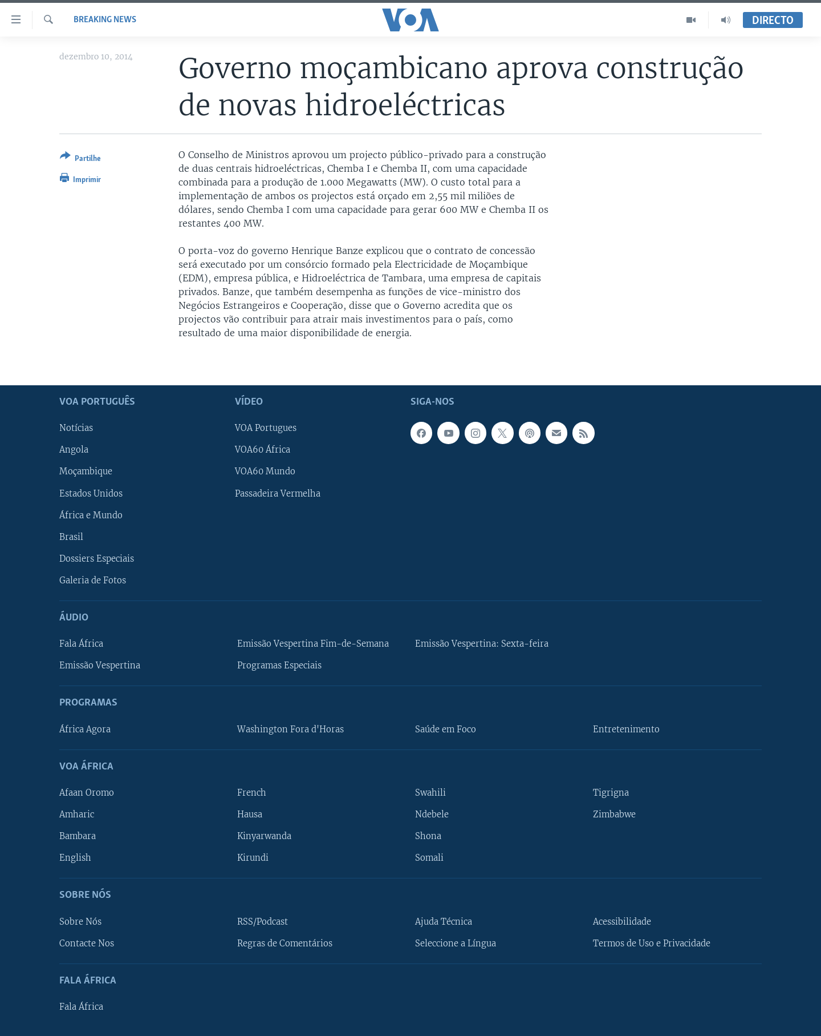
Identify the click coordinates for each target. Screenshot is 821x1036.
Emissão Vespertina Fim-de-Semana (313, 644)
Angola (73, 450)
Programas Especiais (279, 665)
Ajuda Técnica (443, 921)
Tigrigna (611, 793)
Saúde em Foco (445, 729)
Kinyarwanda (264, 836)
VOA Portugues (265, 428)
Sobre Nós (80, 921)
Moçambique (85, 471)
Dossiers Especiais (96, 558)
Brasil (71, 536)
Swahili (430, 793)
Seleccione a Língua (455, 943)
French (251, 793)
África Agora (85, 729)
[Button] (80, 159)
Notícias (76, 428)
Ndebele (432, 814)
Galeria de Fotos (92, 580)
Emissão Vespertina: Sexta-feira (481, 644)
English (75, 858)
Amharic (76, 814)
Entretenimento (626, 729)
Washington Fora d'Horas (290, 729)
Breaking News (105, 20)
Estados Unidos (91, 493)
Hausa (249, 814)
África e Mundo (91, 515)
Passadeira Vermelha (277, 493)
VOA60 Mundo (265, 471)
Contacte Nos (86, 943)
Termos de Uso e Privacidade (651, 943)
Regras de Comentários (284, 943)
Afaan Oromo (86, 793)
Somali (429, 858)
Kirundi (253, 858)
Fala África (81, 644)
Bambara (77, 836)
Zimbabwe (614, 814)
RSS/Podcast (262, 921)
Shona (428, 836)
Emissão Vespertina (99, 665)
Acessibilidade (622, 921)
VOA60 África (262, 450)
